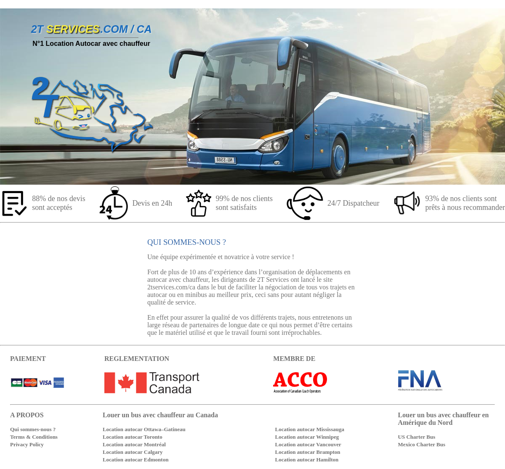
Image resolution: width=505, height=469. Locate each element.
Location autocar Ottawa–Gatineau (144, 429)
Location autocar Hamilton (306, 459)
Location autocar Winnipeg (307, 437)
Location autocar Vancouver (308, 444)
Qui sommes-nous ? (33, 429)
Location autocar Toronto (132, 437)
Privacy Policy (27, 444)
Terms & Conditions (34, 437)
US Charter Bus (417, 437)
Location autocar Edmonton (136, 459)
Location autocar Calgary (133, 452)
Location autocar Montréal (134, 444)
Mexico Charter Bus (421, 444)
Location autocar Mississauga (309, 429)
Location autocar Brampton (307, 452)
